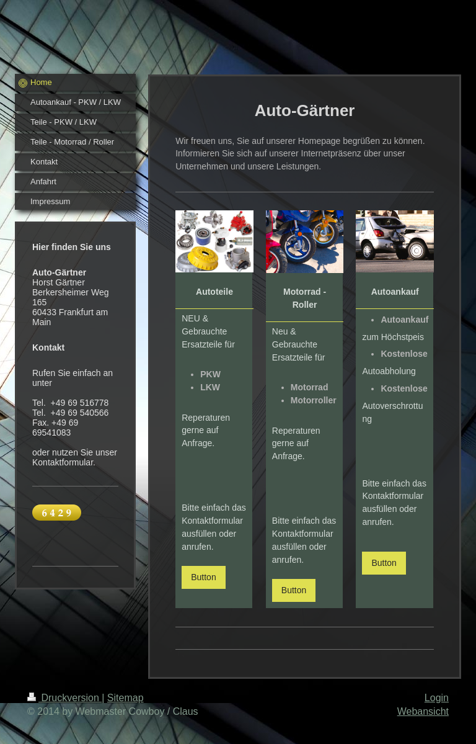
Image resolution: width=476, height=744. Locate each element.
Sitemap (125, 697)
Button (203, 577)
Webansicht (423, 711)
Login (437, 697)
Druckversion (64, 697)
